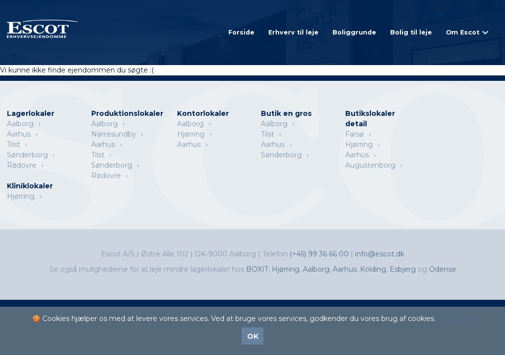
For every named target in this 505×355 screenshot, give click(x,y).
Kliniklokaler (30, 185)
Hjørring (191, 134)
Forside (241, 32)
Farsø (354, 134)
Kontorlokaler (203, 113)
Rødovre (21, 165)
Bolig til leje (411, 32)
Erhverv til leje (293, 32)
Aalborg (20, 123)
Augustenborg (370, 165)
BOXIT (257, 269)
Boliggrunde (354, 32)
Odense (442, 269)
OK (252, 336)
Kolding (373, 269)
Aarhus (19, 134)
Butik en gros (286, 113)
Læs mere (455, 318)
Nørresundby (113, 134)
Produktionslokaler (127, 113)
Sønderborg (27, 154)
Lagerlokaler (30, 113)
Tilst (13, 144)
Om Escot (462, 32)
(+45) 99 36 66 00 (320, 253)
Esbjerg (403, 269)
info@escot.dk (379, 253)
